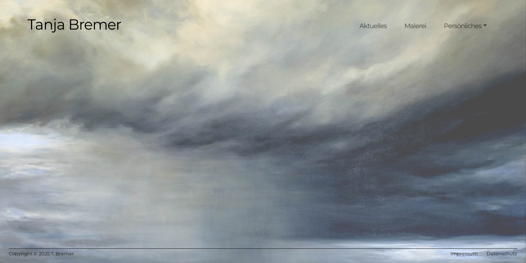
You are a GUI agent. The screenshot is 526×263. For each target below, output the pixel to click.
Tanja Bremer (74, 24)
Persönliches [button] (462, 26)
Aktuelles (373, 26)
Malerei (415, 26)
